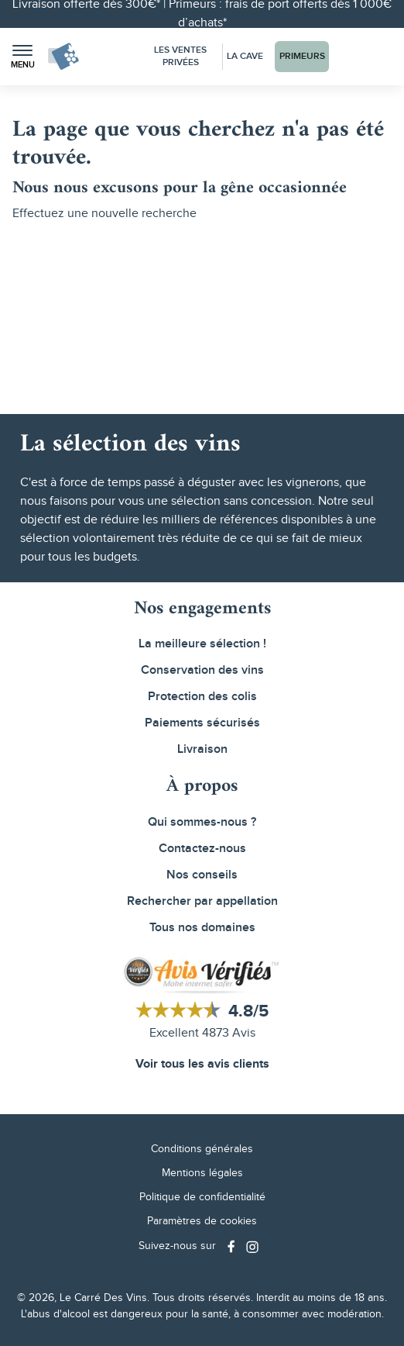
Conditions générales (202, 1149)
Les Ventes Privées (180, 56)
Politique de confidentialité (202, 1197)
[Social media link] (233, 1246)
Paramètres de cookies (202, 1221)
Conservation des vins (202, 670)
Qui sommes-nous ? (202, 822)
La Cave (245, 56)
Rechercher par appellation (202, 901)
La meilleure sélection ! (202, 644)
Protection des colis (202, 696)
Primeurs (302, 56)
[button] (22, 57)
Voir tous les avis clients (202, 1064)
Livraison (202, 749)
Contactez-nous (202, 848)
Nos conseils (202, 875)
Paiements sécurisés (202, 723)
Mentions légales (202, 1173)
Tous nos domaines (202, 927)
